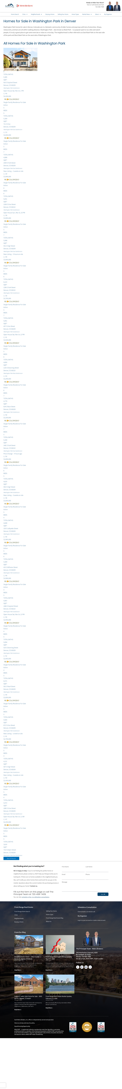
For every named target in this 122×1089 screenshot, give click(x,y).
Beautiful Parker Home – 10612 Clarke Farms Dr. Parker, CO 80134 (26, 958)
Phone (88, 875)
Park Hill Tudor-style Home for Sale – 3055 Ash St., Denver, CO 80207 (28, 997)
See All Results (11, 858)
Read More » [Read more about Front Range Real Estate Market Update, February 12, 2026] (49, 1008)
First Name (65, 867)
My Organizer (82, 916)
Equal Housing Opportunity (22, 1026)
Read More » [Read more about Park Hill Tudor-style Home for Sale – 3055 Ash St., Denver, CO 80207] (18, 1010)
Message (64, 882)
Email (63, 875)
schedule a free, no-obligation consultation (35, 897)
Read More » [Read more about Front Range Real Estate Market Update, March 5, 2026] (49, 970)
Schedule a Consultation (87, 907)
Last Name (89, 867)
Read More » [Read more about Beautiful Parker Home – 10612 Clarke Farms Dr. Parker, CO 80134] (18, 970)
